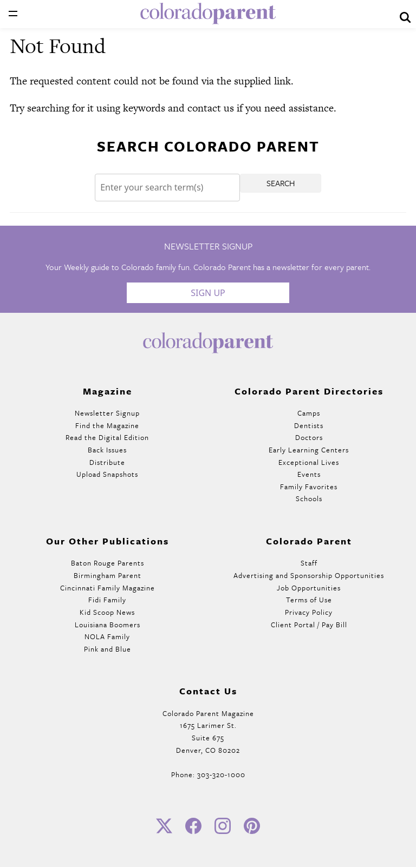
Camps (308, 413)
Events (309, 474)
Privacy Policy (309, 612)
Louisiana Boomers (107, 624)
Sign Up (208, 293)
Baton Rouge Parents (107, 562)
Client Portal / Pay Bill (309, 624)
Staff (309, 562)
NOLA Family (107, 636)
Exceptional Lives (308, 462)
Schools (309, 498)
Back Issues (107, 449)
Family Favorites (308, 486)
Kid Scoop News (107, 612)
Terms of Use (309, 599)
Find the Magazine (107, 425)
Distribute (107, 462)
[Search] (167, 187)
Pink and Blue (107, 648)
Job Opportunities (309, 587)
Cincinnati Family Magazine (107, 587)
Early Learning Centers (309, 449)
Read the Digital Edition (107, 437)
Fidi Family (107, 599)
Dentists (308, 425)
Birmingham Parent (107, 575)
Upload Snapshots (107, 474)
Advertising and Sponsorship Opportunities (308, 575)
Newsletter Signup (107, 413)
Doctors (309, 437)
